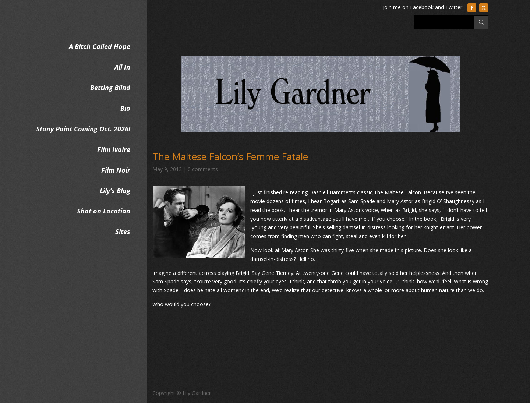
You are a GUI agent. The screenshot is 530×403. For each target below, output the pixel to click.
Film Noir (115, 170)
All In (122, 67)
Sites (122, 231)
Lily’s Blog (115, 190)
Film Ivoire (113, 149)
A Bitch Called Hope (99, 46)
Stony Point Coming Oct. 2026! (83, 128)
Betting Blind (110, 87)
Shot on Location (103, 210)
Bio (125, 108)
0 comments (203, 169)
